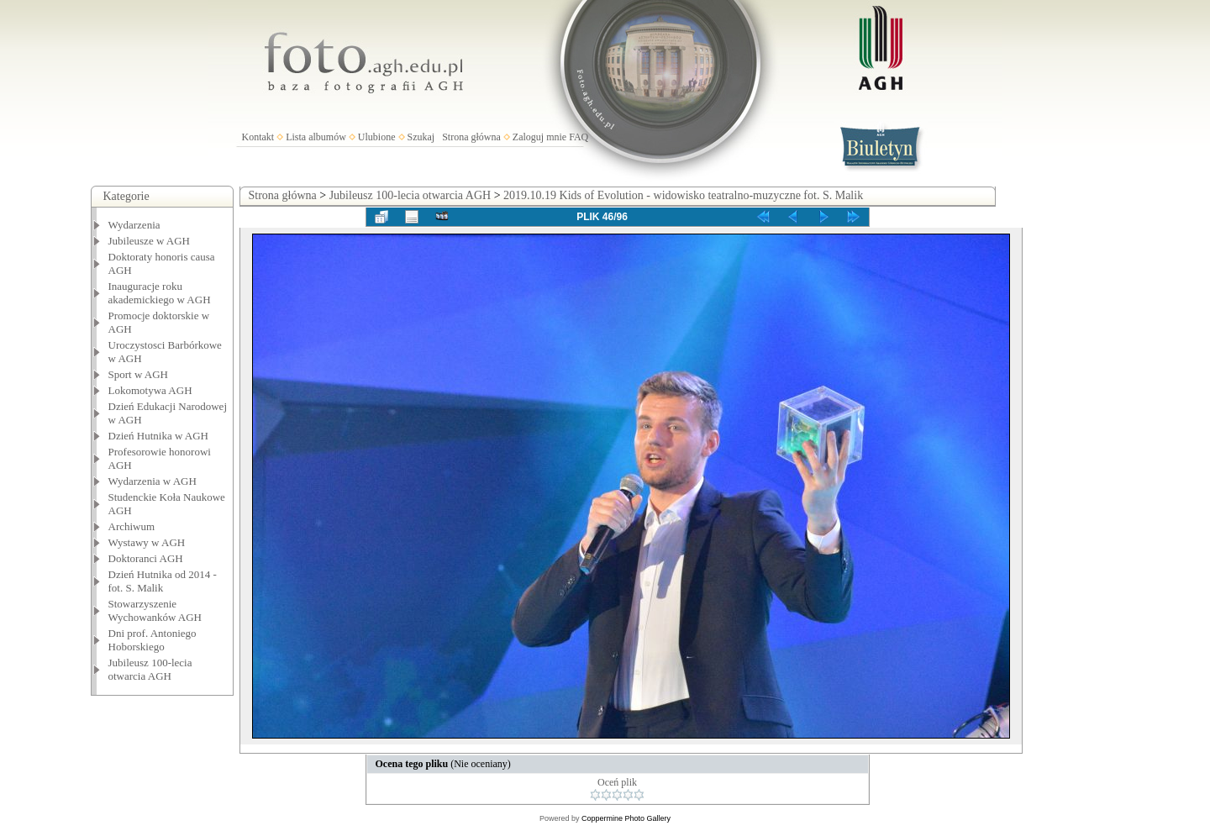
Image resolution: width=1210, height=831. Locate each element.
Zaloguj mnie (539, 137)
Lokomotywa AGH (150, 390)
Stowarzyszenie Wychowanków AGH (155, 610)
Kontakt (258, 137)
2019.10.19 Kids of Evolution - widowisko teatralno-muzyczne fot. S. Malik (683, 195)
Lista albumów (316, 137)
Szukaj (421, 137)
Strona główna (471, 137)
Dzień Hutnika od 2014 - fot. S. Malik (162, 581)
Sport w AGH (138, 374)
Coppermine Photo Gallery (626, 818)
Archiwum (131, 526)
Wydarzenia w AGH (152, 481)
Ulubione (377, 137)
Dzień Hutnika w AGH (158, 435)
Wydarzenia (134, 224)
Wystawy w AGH (147, 542)
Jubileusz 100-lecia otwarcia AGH (150, 669)
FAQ (578, 137)
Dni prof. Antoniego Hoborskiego (152, 640)
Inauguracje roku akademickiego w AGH (159, 293)
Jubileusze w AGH (149, 240)
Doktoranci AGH (145, 558)
